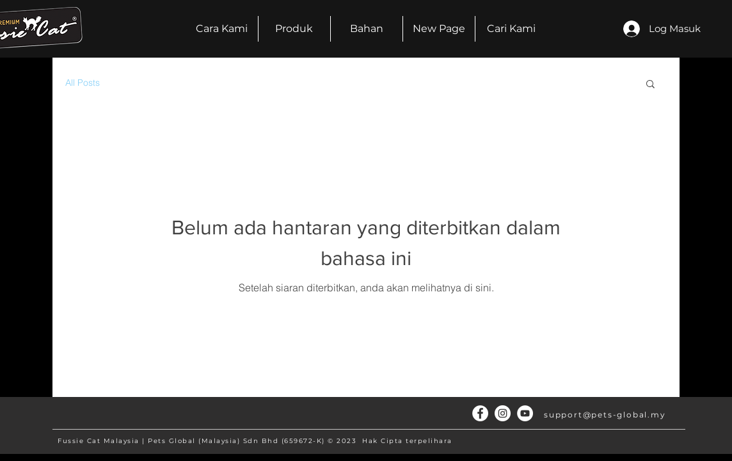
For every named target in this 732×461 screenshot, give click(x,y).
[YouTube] (525, 413)
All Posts (82, 82)
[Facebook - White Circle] (480, 413)
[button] (650, 85)
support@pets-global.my (605, 414)
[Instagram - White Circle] (503, 413)
